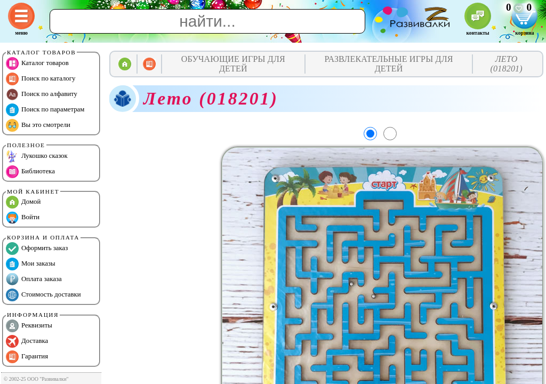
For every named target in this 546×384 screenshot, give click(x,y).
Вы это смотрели (38, 125)
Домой (23, 202)
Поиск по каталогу (40, 79)
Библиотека (30, 171)
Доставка (27, 341)
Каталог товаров (37, 63)
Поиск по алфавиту (41, 94)
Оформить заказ (37, 248)
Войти (22, 217)
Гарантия (27, 356)
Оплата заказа (34, 279)
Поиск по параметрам (45, 109)
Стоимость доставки (43, 295)
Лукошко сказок (37, 156)
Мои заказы (30, 264)
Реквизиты (29, 325)
